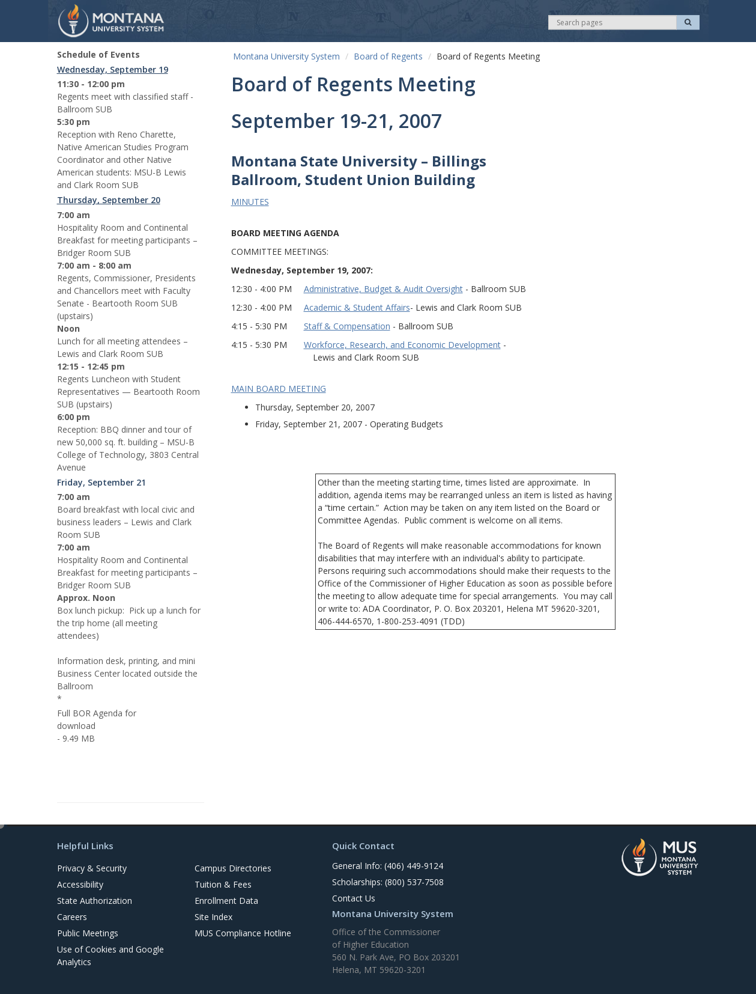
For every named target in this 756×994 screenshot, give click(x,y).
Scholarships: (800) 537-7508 (388, 882)
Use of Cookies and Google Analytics (110, 956)
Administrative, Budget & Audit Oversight (383, 288)
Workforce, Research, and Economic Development (402, 344)
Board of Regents (388, 56)
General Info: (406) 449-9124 (387, 865)
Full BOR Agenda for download (96, 719)
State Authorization (94, 900)
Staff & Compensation (347, 326)
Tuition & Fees (223, 884)
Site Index (213, 916)
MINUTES (250, 201)
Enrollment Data (226, 900)
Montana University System (286, 56)
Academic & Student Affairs (357, 307)
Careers (72, 916)
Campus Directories (233, 868)
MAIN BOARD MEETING (278, 388)
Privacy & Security (92, 868)
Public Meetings (87, 933)
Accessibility (80, 884)
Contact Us (353, 898)
